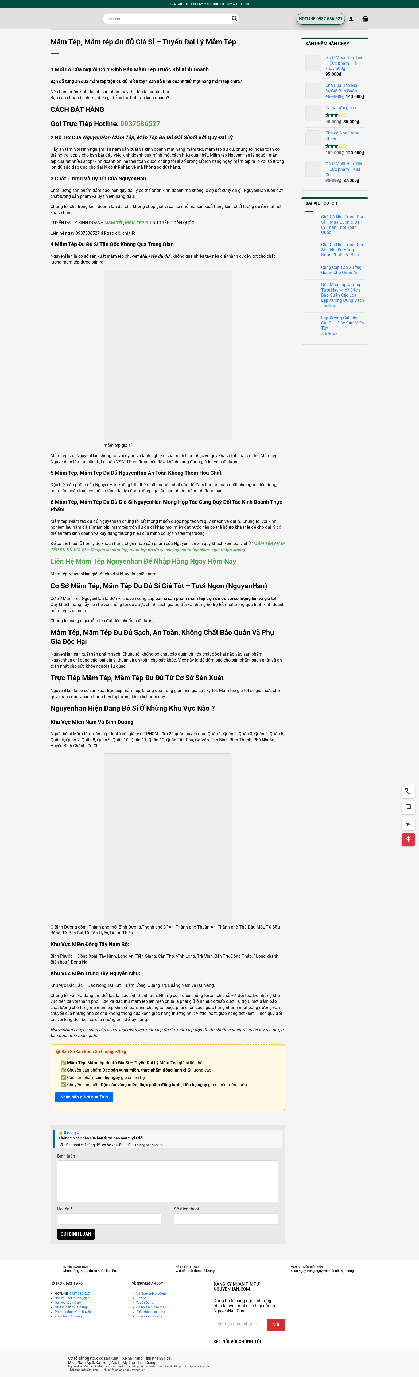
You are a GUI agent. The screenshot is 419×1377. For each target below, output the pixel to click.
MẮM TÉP (113, 222)
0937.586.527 (79, 1293)
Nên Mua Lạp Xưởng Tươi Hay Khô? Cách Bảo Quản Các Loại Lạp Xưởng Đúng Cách (342, 292)
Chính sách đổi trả (149, 1316)
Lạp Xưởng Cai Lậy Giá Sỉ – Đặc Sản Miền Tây (342, 323)
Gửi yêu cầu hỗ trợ (68, 1303)
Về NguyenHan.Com (151, 1293)
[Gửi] (235, 18)
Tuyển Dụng (144, 1303)
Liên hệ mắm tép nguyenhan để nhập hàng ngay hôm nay (143, 561)
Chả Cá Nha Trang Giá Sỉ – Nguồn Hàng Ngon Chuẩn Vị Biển (342, 249)
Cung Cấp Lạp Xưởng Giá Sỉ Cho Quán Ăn (341, 270)
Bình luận (67, 1156)
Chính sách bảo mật (151, 1307)
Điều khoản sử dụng (150, 1312)
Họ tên (64, 1209)
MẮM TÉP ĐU (138, 222)
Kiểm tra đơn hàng (68, 1316)
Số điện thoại (187, 1209)
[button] (351, 19)
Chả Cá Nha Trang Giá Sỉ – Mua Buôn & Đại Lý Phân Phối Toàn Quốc (342, 224)
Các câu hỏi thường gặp (72, 1298)
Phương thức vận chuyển (73, 1312)
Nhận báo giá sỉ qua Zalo (84, 1097)
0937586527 (140, 124)
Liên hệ (141, 1298)
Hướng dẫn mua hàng (71, 1307)
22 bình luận (333, 334)
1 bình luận (332, 306)
